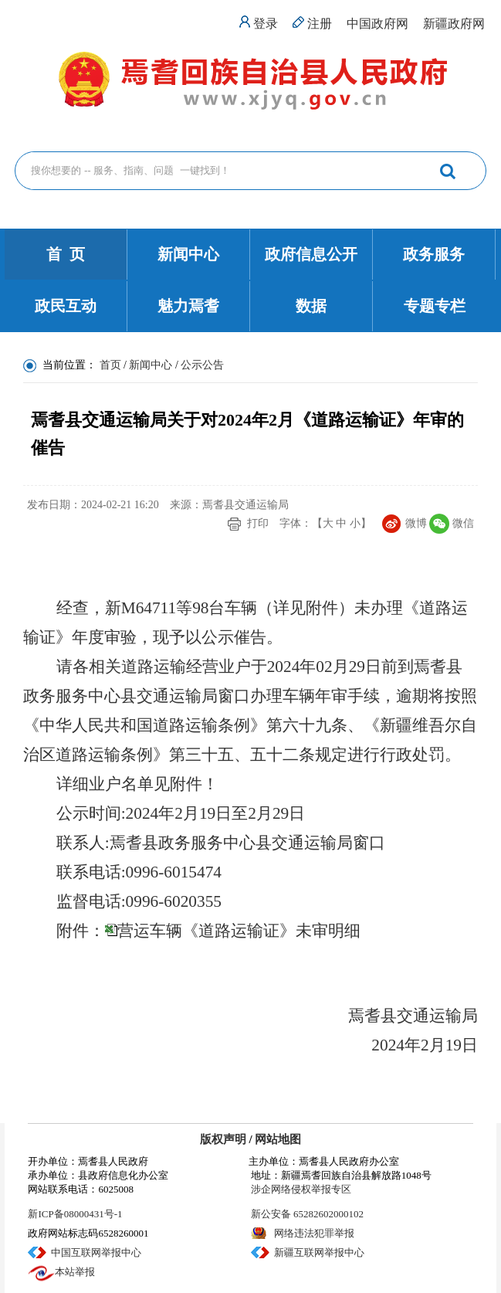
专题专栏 (434, 305)
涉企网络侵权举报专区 (301, 1189)
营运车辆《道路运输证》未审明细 (239, 930)
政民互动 (65, 305)
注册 (319, 23)
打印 (258, 523)
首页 (110, 365)
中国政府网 (377, 23)
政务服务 (434, 254)
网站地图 (278, 1139)
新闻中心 (188, 254)
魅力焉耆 (188, 305)
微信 (463, 523)
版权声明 (223, 1139)
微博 (416, 523)
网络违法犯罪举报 (314, 1233)
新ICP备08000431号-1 (75, 1214)
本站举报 (75, 1272)
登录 (265, 23)
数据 (311, 305)
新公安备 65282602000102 (307, 1214)
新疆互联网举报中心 (319, 1252)
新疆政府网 (454, 23)
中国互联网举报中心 (96, 1252)
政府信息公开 (311, 254)
